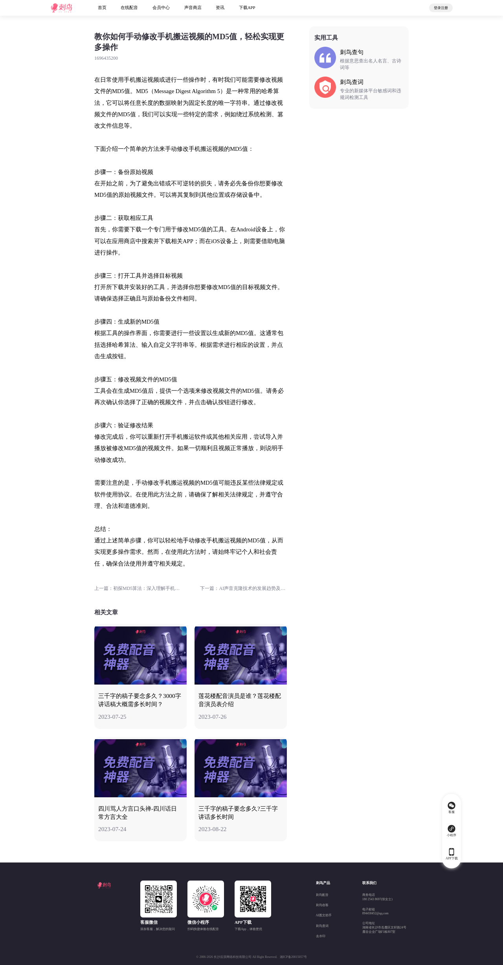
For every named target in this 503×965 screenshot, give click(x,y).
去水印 (320, 936)
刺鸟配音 (322, 895)
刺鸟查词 (322, 926)
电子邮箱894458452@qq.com (375, 911)
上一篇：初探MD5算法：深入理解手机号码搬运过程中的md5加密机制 (137, 588)
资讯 (220, 7)
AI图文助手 (324, 915)
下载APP (247, 7)
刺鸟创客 (322, 905)
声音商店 (193, 7)
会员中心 (161, 7)
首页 (102, 7)
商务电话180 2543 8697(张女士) (377, 897)
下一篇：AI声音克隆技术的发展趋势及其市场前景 (243, 588)
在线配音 (129, 7)
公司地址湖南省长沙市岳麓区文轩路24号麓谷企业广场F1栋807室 (384, 927)
